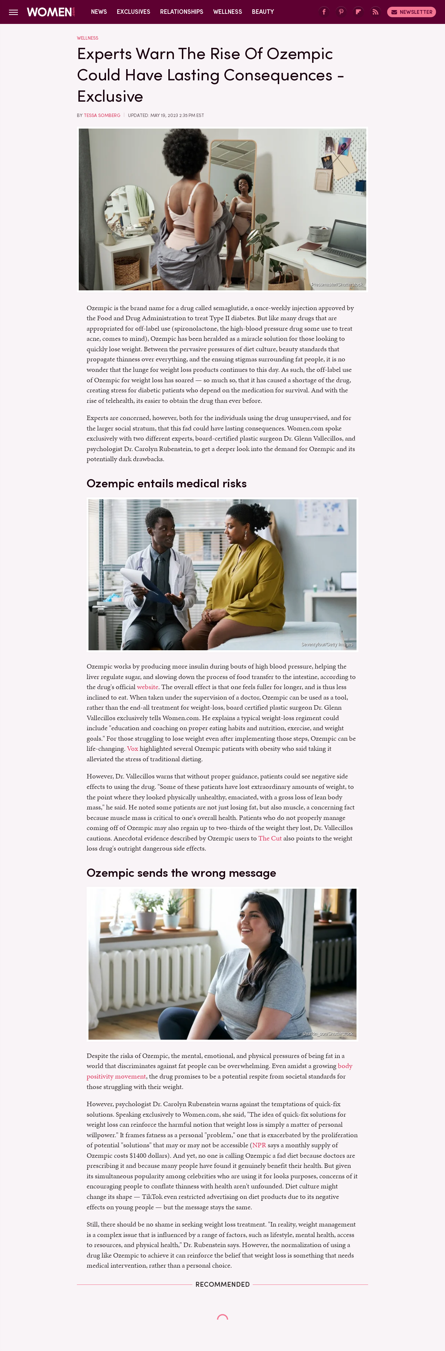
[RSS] (375, 12)
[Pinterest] (341, 12)
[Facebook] (324, 12)
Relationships (181, 11)
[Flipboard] (358, 12)
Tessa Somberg (102, 115)
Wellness (227, 11)
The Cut (270, 838)
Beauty (263, 11)
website (147, 687)
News (99, 11)
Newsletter (411, 12)
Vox (132, 748)
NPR (259, 1145)
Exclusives (133, 11)
